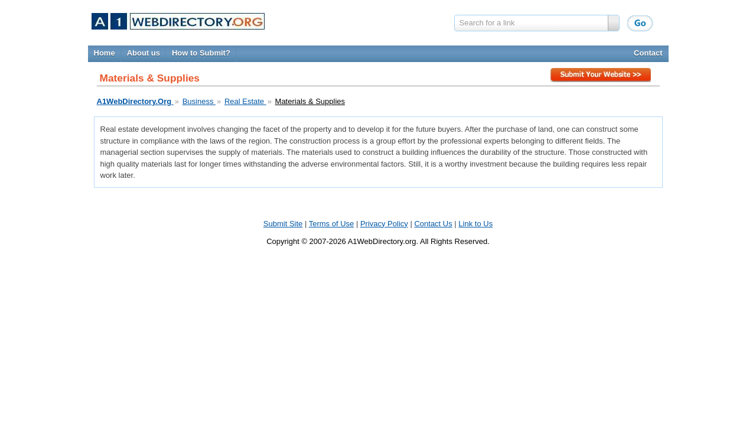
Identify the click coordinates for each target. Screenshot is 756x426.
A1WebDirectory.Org (135, 101)
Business (199, 101)
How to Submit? (201, 52)
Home (104, 52)
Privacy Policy (384, 223)
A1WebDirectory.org (382, 241)
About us (143, 52)
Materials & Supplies (310, 101)
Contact (648, 52)
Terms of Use (331, 223)
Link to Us (475, 223)
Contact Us (433, 223)
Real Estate (245, 101)
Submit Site (602, 77)
